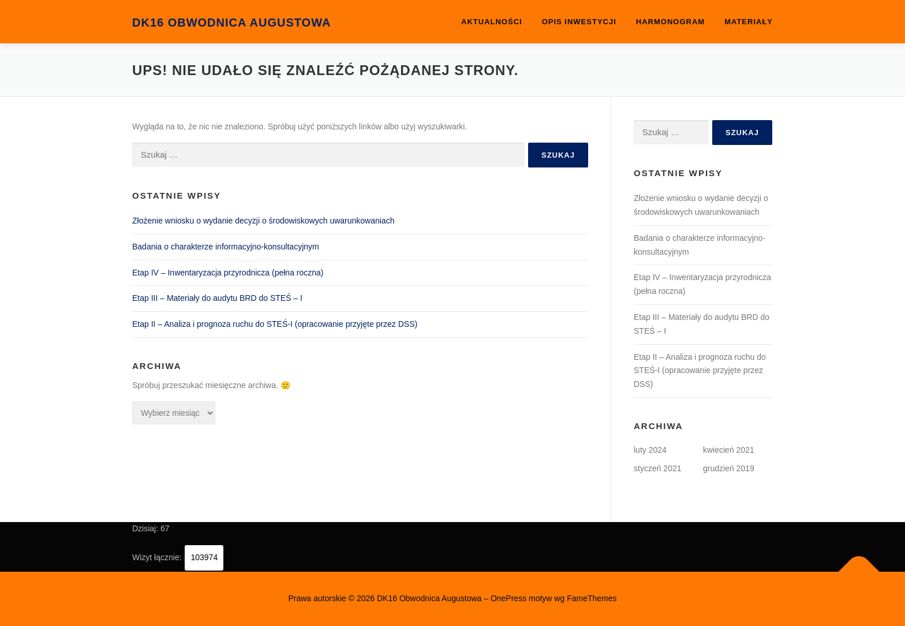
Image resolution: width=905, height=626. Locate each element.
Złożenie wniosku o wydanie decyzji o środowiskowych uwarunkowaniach (263, 220)
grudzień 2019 (728, 468)
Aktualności (491, 21)
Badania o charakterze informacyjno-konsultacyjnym (225, 246)
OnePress (508, 598)
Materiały (748, 21)
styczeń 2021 (658, 468)
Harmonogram (670, 21)
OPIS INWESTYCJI (579, 21)
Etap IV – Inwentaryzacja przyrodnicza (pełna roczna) (228, 272)
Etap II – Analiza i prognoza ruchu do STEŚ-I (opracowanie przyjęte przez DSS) (274, 324)
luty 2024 (650, 449)
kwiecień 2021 (728, 449)
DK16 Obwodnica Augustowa (231, 22)
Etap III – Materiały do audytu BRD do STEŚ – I (217, 298)
